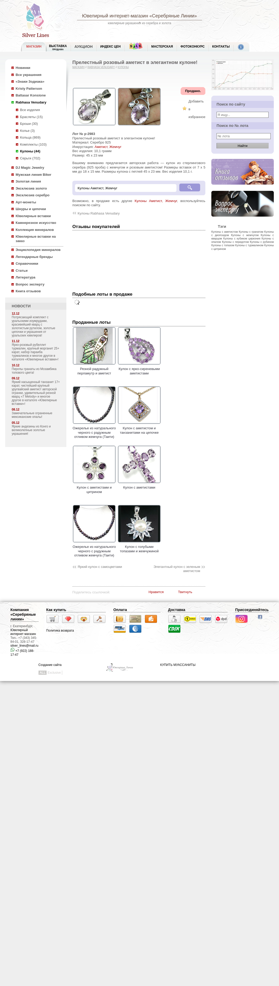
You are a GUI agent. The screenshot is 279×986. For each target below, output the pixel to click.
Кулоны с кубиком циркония (241, 238)
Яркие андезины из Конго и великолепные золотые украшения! (31, 430)
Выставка (58, 47)
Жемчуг (115, 147)
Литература (25, 277)
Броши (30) (29, 124)
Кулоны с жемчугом (245, 235)
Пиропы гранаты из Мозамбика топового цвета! (34, 370)
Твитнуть (185, 592)
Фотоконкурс (192, 46)
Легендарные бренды (34, 257)
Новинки (23, 68)
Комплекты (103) (33, 144)
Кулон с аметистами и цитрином (94, 487)
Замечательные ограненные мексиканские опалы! (32, 415)
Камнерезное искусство (36, 223)
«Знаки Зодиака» (30, 81)
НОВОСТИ (21, 306)
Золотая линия (28, 181)
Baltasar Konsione (31, 95)
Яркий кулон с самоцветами (100, 567)
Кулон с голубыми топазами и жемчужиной (139, 547)
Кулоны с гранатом (251, 231)
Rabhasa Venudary (31, 102)
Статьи (22, 271)
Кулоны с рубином (262, 241)
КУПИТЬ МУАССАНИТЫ (177, 665)
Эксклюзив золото (31, 188)
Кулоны (123, 67)
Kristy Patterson (29, 88)
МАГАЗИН (33, 46)
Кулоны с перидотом (235, 241)
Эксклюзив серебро (32, 195)
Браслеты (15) (31, 117)
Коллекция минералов (35, 230)
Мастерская (162, 46)
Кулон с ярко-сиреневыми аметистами (139, 369)
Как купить (56, 610)
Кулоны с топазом (222, 245)
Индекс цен (110, 46)
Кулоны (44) (30, 151)
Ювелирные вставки (33, 216)
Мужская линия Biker (33, 175)
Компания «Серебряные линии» (23, 614)
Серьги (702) (30, 158)
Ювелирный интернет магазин (23, 632)
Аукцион (83, 46)
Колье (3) (27, 131)
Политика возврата (60, 630)
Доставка (176, 610)
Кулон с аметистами (139, 485)
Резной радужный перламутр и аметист (94, 369)
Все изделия (30, 110)
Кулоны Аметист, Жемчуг (156, 201)
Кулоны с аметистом (224, 231)
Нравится (156, 592)
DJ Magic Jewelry (30, 168)
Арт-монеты (26, 202)
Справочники (27, 263)
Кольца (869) (30, 137)
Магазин (78, 67)
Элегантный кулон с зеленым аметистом (177, 569)
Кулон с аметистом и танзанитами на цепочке (139, 428)
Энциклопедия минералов (38, 250)
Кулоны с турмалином (249, 245)
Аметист (100, 147)
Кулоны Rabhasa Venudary (99, 213)
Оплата (120, 610)
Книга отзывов (28, 291)
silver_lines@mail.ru (24, 645)
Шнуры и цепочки (31, 209)
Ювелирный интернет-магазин (115, 15)
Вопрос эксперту (30, 284)
